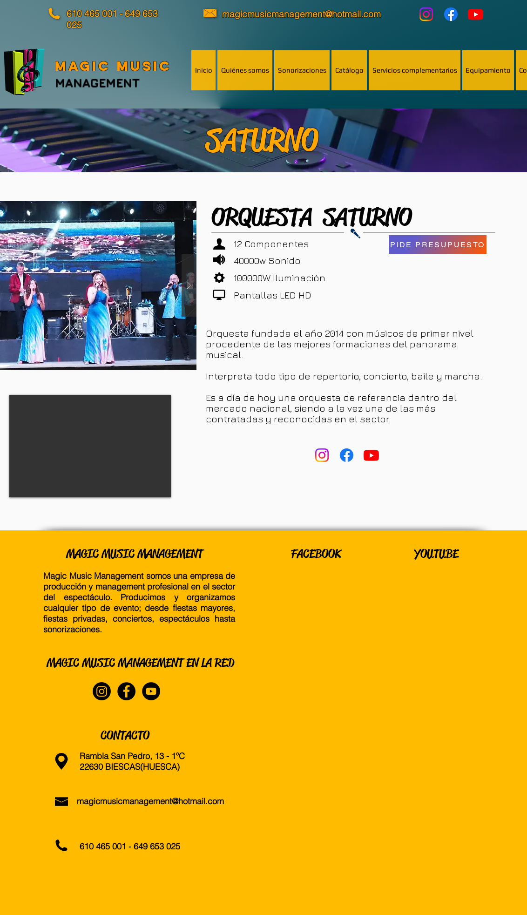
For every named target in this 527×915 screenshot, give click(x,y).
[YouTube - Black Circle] (151, 691)
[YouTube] (475, 14)
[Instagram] (426, 14)
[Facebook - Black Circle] (126, 691)
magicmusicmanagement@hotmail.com (150, 801)
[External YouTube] (90, 446)
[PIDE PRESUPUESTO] (437, 244)
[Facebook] (451, 14)
